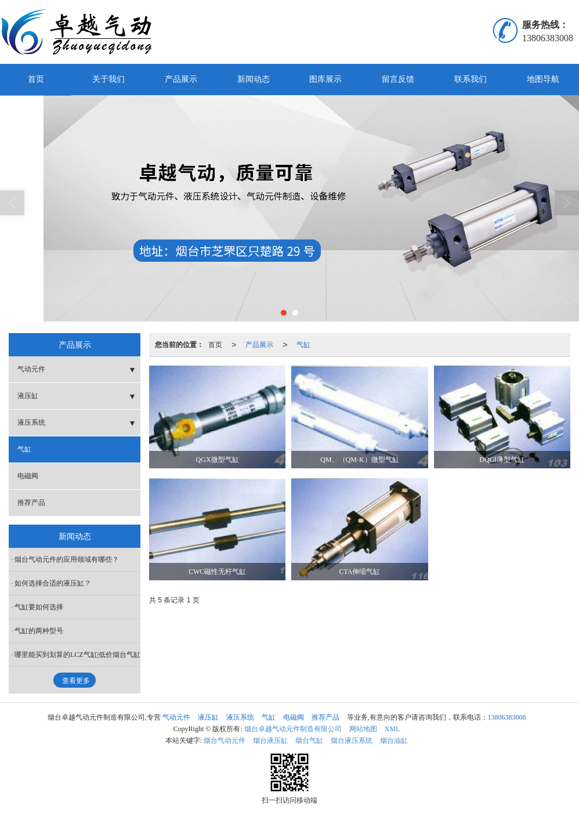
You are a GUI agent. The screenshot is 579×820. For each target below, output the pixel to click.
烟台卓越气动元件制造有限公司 (293, 729)
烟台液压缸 (270, 740)
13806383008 (507, 717)
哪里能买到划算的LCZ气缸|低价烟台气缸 (77, 655)
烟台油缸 (394, 740)
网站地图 (363, 729)
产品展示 (181, 79)
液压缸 (27, 396)
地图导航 (543, 79)
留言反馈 (398, 79)
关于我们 (108, 79)
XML (392, 729)
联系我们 (470, 79)
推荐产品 (31, 502)
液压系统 (31, 422)
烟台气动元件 (224, 740)
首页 (36, 79)
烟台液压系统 (351, 740)
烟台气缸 (309, 740)
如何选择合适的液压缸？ (53, 583)
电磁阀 (27, 476)
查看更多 (76, 681)
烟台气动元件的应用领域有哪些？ (67, 559)
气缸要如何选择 (39, 607)
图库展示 (325, 79)
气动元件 (31, 369)
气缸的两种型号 (39, 631)
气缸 (303, 345)
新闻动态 (253, 79)
